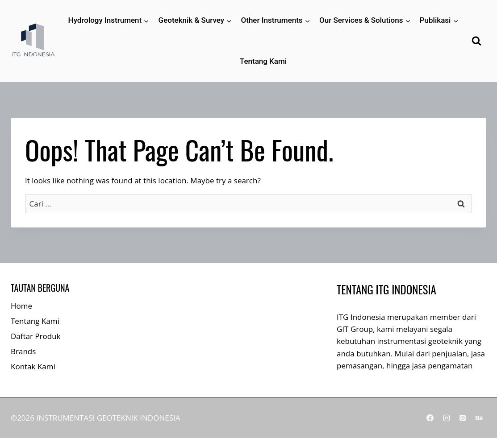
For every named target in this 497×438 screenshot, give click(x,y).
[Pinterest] (462, 418)
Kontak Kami (33, 366)
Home (21, 306)
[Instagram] (446, 418)
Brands (23, 351)
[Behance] (479, 418)
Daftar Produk (36, 336)
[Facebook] (430, 418)
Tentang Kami (263, 61)
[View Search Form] (476, 41)
